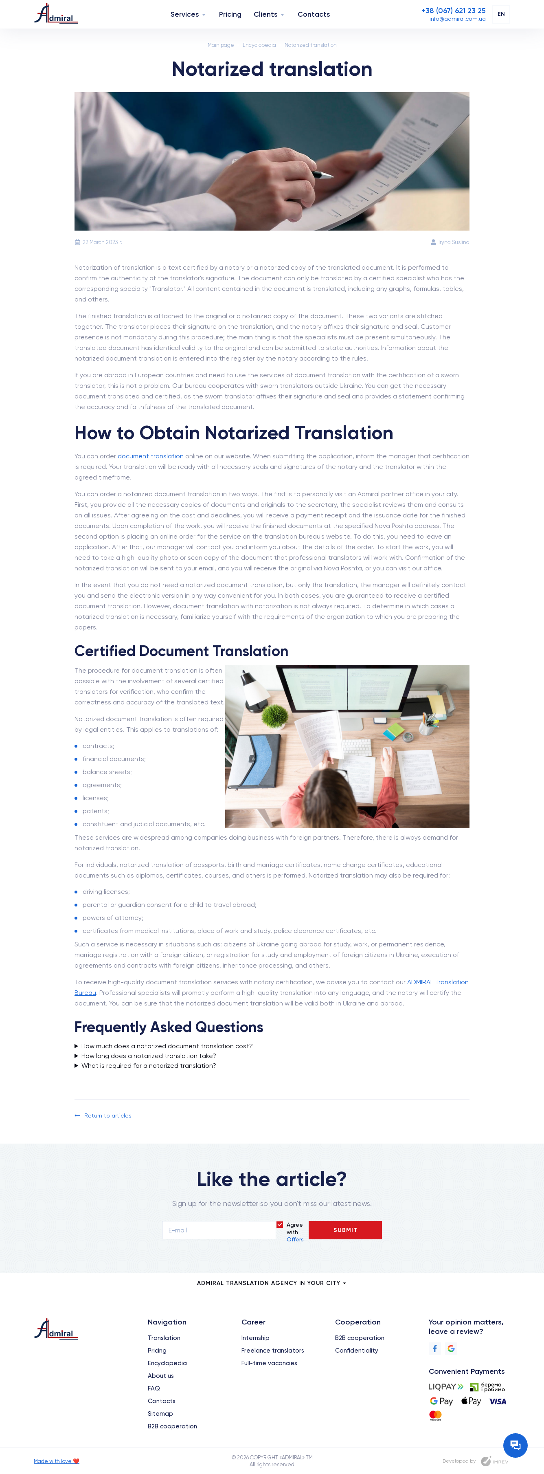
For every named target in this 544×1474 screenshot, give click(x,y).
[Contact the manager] (515, 1445)
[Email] (458, 18)
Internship (255, 1338)
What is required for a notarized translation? (148, 1065)
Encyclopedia (259, 45)
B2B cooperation (172, 1426)
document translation (151, 456)
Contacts (314, 14)
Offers (295, 1239)
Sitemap (160, 1413)
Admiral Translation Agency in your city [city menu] (272, 1283)
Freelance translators (272, 1350)
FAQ (154, 1388)
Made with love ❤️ (56, 1461)
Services (185, 14)
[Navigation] (204, 14)
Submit (345, 1230)
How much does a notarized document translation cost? (167, 1046)
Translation (164, 1338)
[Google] (451, 1348)
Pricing (230, 14)
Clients (265, 14)
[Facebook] (435, 1348)
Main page (221, 45)
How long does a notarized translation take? (148, 1056)
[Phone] (453, 10)
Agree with (295, 1232)
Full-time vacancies (269, 1363)
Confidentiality (356, 1350)
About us (161, 1375)
